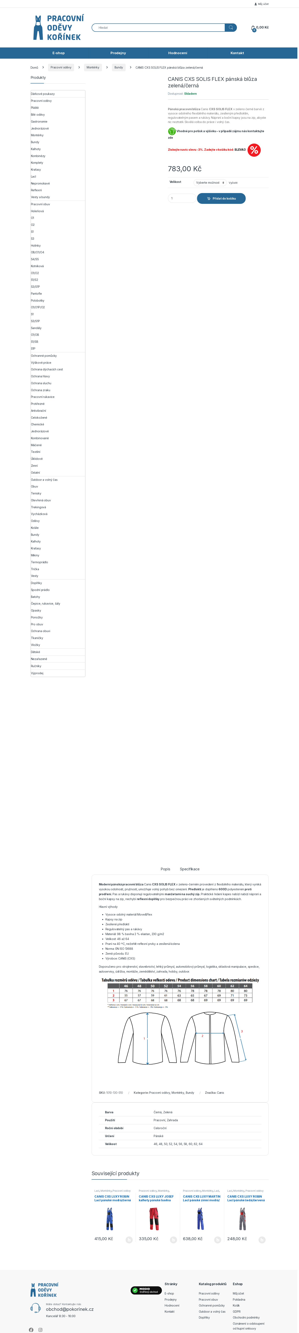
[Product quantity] (182, 198)
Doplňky (36, 583)
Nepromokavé (40, 183)
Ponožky (37, 617)
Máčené (36, 445)
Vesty (34, 576)
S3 (32, 238)
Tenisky (36, 493)
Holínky (36, 245)
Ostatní (35, 472)
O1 (32, 218)
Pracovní (159, 1120)
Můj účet (262, 3)
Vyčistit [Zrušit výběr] (233, 182)
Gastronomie (39, 121)
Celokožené (39, 417)
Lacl (96, 1190)
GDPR (236, 1311)
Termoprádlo (39, 562)
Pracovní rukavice (43, 397)
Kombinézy (38, 156)
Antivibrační (38, 410)
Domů (34, 67)
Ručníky (36, 666)
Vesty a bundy (40, 197)
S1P (33, 348)
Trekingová (38, 507)
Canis (220, 1092)
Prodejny (118, 53)
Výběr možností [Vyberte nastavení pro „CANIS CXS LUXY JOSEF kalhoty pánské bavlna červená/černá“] (173, 1239)
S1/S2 (34, 279)
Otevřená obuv (41, 500)
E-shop (59, 53)
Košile (35, 527)
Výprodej (37, 673)
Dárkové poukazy (43, 94)
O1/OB (35, 334)
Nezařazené (39, 659)
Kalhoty (36, 149)
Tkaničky (37, 638)
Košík (236, 1305)
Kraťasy (36, 169)
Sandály (36, 328)
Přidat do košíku (224, 198)
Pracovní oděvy (61, 67)
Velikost (175, 181)
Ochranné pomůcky (44, 355)
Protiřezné (38, 403)
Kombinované (40, 438)
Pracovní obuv (40, 204)
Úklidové (37, 458)
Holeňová (37, 211)
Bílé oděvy (38, 114)
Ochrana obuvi (40, 631)
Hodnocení (177, 53)
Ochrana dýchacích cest (47, 369)
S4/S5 (35, 259)
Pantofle (36, 293)
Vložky (35, 645)
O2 (33, 224)
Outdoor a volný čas (44, 479)
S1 (32, 231)
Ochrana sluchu (41, 383)
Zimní (34, 465)
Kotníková (37, 266)
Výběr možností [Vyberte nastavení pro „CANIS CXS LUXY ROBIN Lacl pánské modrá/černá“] (129, 1239)
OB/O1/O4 (37, 252)
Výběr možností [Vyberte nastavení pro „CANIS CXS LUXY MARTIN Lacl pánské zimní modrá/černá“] (217, 1239)
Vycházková (39, 514)
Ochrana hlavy (40, 376)
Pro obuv (37, 624)
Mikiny (35, 555)
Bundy (119, 67)
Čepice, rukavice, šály (45, 603)
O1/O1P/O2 (38, 307)
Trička (35, 569)
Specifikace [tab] (189, 869)
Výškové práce (41, 362)
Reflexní (36, 190)
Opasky (36, 610)
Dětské (35, 652)
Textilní (35, 451)
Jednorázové (40, 128)
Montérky (93, 67)
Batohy (35, 596)
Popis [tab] (165, 869)
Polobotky (38, 300)
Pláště (35, 107)
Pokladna (239, 1299)
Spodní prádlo (40, 590)
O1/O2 (35, 273)
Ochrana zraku (40, 390)
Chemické (37, 424)
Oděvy (35, 521)
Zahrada (172, 1120)
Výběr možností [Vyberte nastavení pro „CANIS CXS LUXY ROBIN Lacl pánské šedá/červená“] (262, 1239)
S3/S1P (35, 286)
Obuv (34, 486)
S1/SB (34, 341)
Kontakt (237, 53)
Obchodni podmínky (246, 1317)
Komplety (37, 162)
